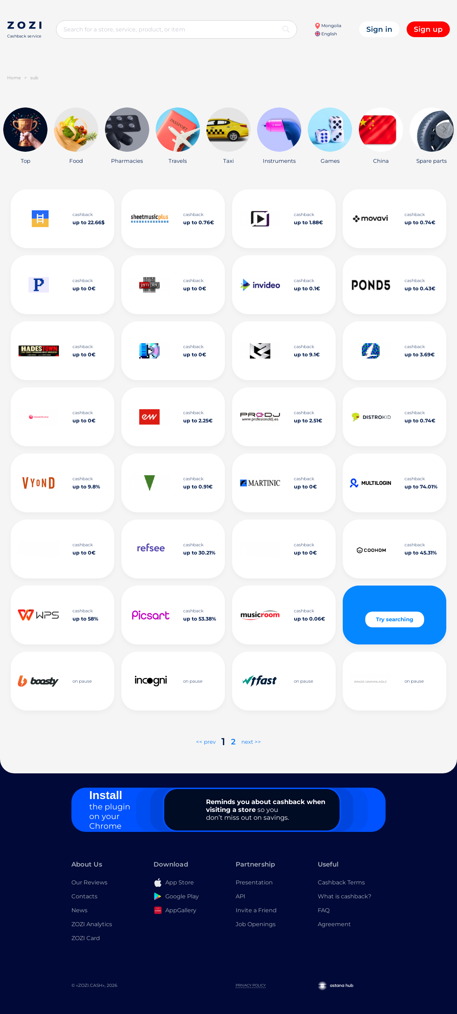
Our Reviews (89, 882)
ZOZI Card (85, 938)
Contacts (84, 896)
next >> (251, 741)
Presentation (254, 882)
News (79, 910)
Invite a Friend (256, 910)
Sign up (428, 29)
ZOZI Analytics (91, 924)
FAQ (324, 910)
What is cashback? (344, 896)
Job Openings (256, 924)
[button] (444, 130)
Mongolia (328, 25)
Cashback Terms (341, 882)
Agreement (334, 924)
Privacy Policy (251, 985)
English (326, 33)
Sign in (379, 29)
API (240, 896)
